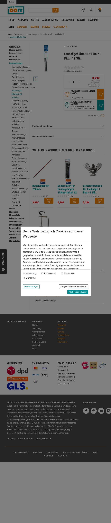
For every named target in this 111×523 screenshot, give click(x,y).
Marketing (31, 278)
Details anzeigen (31, 286)
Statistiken (69, 273)
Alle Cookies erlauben (78, 292)
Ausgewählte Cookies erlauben (73, 286)
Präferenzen (50, 273)
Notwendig (31, 273)
